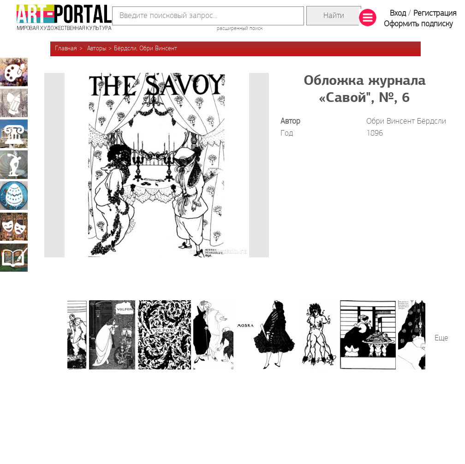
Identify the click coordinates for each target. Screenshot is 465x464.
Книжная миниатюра (14, 257)
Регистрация (434, 13)
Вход (398, 13)
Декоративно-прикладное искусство (14, 195)
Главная (66, 48)
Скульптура (14, 164)
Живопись (14, 72)
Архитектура (14, 133)
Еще (441, 338)
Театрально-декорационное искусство (14, 226)
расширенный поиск (239, 28)
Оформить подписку (418, 24)
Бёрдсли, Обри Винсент (145, 48)
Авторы (96, 48)
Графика (14, 103)
